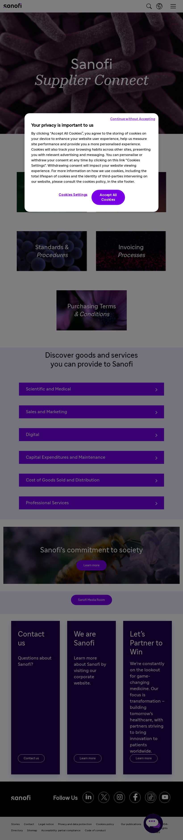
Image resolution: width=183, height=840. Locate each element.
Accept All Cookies (108, 197)
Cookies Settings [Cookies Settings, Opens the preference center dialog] (73, 194)
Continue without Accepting (132, 118)
